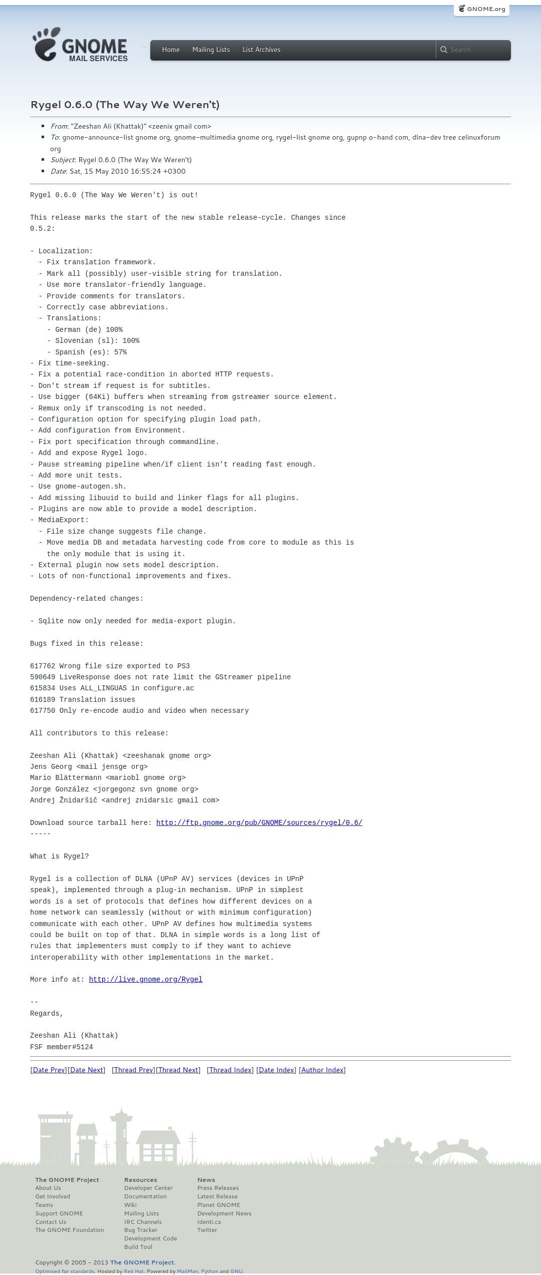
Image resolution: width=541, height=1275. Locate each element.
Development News (224, 1213)
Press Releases (217, 1188)
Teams (44, 1205)
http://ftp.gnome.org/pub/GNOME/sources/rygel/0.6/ (259, 822)
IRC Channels (143, 1222)
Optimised (47, 1270)
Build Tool (138, 1247)
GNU (236, 1270)
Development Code (150, 1238)
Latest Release (217, 1196)
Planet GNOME (218, 1205)
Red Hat (134, 1270)
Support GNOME (59, 1213)
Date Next (86, 1070)
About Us (48, 1188)
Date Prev (49, 1070)
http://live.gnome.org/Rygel (146, 979)
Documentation (145, 1196)
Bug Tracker (141, 1230)
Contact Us (50, 1222)
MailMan (187, 1270)
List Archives (261, 49)
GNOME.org (486, 9)
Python (209, 1270)
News (206, 1180)
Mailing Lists (211, 49)
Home (171, 49)
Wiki (130, 1205)
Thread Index (230, 1070)
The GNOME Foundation (69, 1230)
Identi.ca (209, 1222)
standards (82, 1270)
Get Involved (52, 1196)
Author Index (322, 1070)
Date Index (276, 1070)
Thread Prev (133, 1070)
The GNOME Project (67, 1180)
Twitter (207, 1230)
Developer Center (148, 1188)
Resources (140, 1180)
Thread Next (178, 1070)
